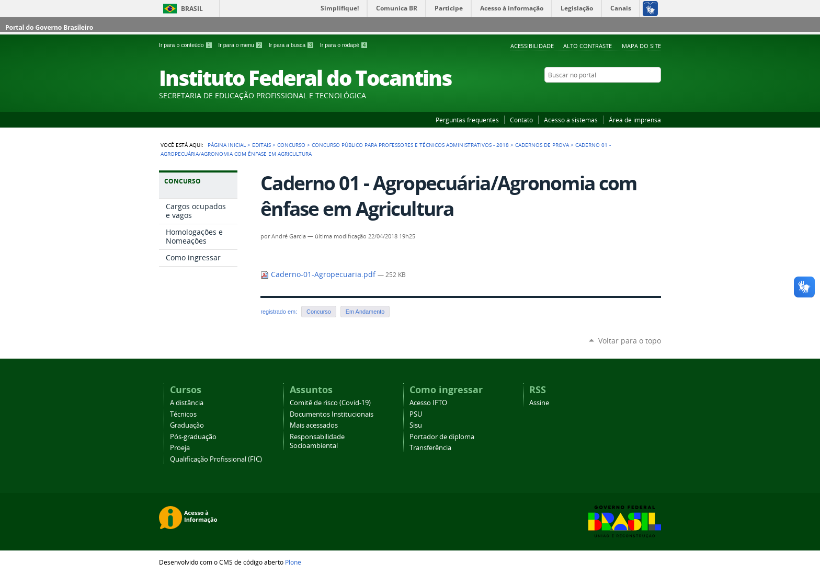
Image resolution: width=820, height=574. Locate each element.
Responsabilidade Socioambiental (317, 441)
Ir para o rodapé (344, 45)
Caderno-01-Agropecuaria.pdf (319, 274)
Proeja (180, 447)
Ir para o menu (241, 45)
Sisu (415, 425)
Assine (539, 402)
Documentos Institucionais (331, 414)
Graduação (187, 425)
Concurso (291, 144)
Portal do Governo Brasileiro (49, 27)
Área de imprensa (635, 120)
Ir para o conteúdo (186, 45)
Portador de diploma (441, 436)
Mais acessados (314, 425)
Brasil (192, 8)
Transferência (430, 447)
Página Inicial (227, 144)
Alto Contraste (587, 46)
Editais (261, 144)
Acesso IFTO (428, 402)
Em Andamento (365, 311)
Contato (521, 120)
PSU (415, 414)
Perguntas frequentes (467, 120)
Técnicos (183, 414)
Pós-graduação (193, 436)
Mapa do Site (641, 46)
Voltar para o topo (629, 341)
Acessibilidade (532, 46)
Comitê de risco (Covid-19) (330, 402)
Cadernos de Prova (542, 144)
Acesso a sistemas (571, 120)
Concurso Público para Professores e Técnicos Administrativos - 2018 (410, 144)
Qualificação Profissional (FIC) (216, 459)
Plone (293, 562)
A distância (186, 402)
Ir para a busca (292, 45)
